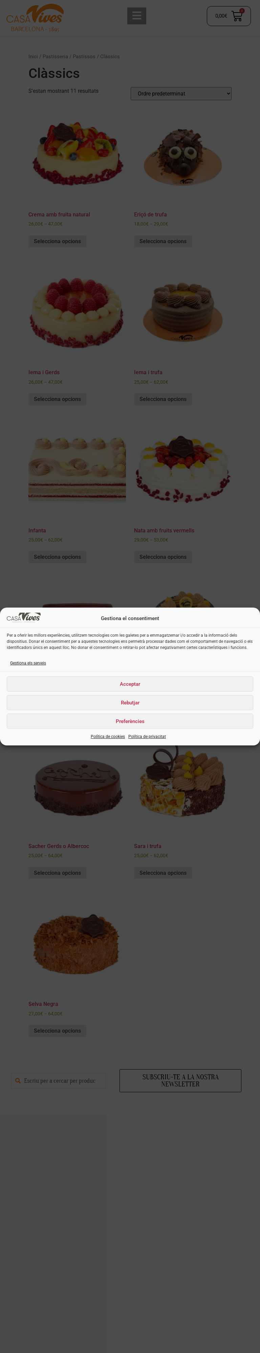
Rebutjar (130, 703)
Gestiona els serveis (28, 663)
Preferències (130, 721)
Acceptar (130, 684)
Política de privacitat (147, 736)
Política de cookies (108, 736)
